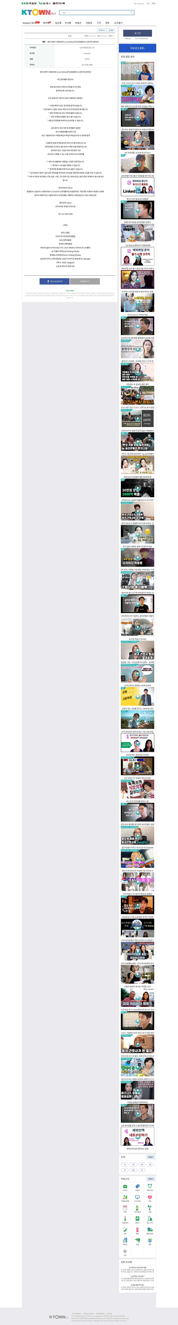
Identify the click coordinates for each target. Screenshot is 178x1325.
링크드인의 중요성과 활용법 (137, 199)
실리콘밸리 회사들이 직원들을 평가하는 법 (137, 175)
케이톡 (47, 23)
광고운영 (109, 1314)
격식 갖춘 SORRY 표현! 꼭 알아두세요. (137, 546)
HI (142, 1170)
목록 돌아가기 (84, 281)
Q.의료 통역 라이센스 (137, 1285)
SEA (133, 1170)
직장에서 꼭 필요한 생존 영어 (137, 384)
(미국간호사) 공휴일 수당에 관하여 (137, 685)
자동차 (89, 23)
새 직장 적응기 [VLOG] (137, 639)
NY (142, 1164)
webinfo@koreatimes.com (96, 1318)
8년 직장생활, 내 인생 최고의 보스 (138, 152)
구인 (99, 23)
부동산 (78, 23)
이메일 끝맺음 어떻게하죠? (137, 1102)
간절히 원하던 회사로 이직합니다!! (137, 986)
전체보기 (150, 1157)
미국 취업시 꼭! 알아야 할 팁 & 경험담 (137, 894)
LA (125, 1164)
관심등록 (111, 30)
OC (133, 1164)
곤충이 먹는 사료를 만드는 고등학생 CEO (137, 708)
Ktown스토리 (29, 23)
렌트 (107, 23)
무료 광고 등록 (137, 48)
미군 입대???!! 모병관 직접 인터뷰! (137, 778)
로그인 (137, 33)
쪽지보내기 (102, 30)
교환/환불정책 (100, 1314)
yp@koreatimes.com (121, 1318)
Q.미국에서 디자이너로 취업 (137, 1267)
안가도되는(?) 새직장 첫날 (137, 314)
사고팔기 (118, 23)
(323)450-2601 (120, 1316)
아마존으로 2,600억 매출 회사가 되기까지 (137, 500)
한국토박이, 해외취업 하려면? (137, 755)
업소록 (58, 23)
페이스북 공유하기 (54, 281)
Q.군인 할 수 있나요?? (137, 1276)
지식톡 (68, 23)
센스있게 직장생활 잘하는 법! (137, 801)
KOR (153, 3)
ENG (148, 3)
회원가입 (128, 38)
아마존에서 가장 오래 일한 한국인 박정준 (137, 917)
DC (150, 1164)
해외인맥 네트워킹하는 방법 (137, 1148)
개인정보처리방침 (88, 1314)
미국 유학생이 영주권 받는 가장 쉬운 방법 (137, 731)
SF (125, 1170)
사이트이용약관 (76, 1314)
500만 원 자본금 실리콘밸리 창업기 (137, 222)
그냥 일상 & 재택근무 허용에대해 (137, 245)
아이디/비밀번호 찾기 (141, 38)
